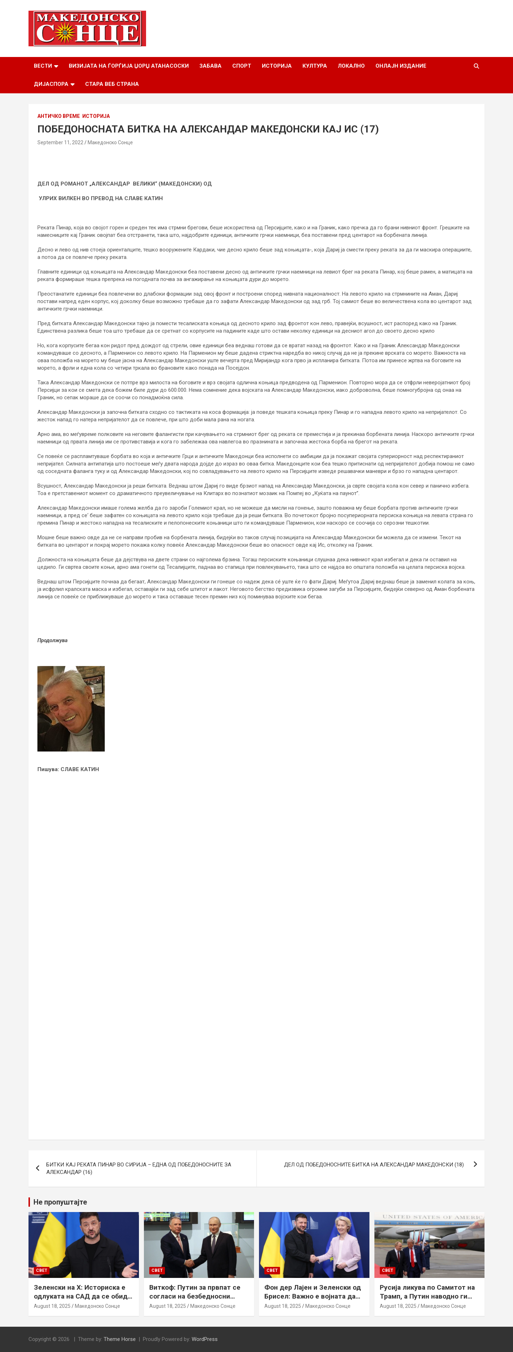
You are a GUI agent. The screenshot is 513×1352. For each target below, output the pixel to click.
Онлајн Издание (400, 66)
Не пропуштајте (60, 1202)
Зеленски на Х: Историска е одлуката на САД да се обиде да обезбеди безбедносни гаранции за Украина (82, 1300)
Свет (41, 1270)
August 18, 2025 (52, 1306)
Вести (43, 66)
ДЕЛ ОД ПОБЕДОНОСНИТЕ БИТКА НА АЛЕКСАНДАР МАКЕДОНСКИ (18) (375, 1164)
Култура (314, 66)
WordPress (205, 1339)
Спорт (241, 66)
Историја (277, 66)
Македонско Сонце (110, 142)
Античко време (58, 116)
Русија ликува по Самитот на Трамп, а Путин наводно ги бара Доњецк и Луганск (427, 1296)
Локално (351, 66)
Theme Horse (120, 1339)
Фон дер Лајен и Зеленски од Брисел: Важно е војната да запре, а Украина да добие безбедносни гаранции (312, 1300)
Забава (211, 66)
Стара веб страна (112, 84)
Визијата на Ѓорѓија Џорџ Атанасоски (129, 66)
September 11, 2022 (60, 142)
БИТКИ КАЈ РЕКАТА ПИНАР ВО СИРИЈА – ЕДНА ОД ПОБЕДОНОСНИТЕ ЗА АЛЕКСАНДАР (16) (138, 1168)
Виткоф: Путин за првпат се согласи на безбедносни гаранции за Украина (194, 1296)
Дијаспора (51, 84)
